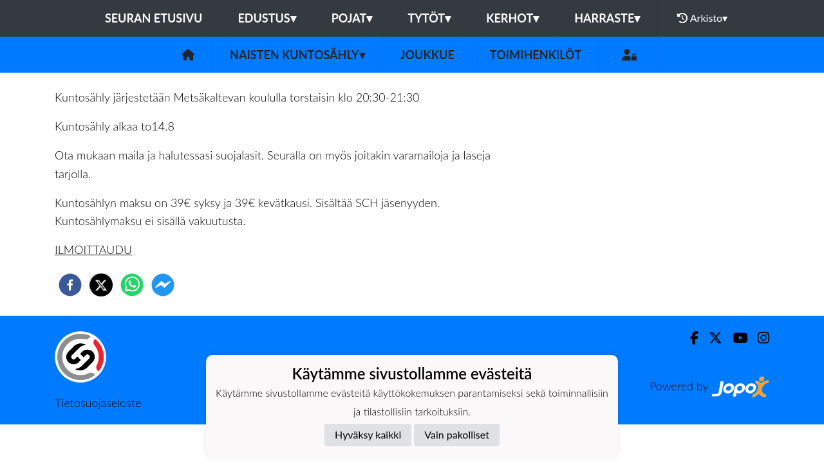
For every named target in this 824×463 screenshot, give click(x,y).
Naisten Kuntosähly (297, 55)
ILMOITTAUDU (93, 249)
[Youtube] (734, 338)
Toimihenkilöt (535, 55)
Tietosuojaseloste (98, 402)
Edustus (266, 18)
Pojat (352, 18)
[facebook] (70, 284)
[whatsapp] (132, 284)
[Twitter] (710, 338)
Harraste (607, 18)
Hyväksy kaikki (368, 434)
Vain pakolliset (456, 434)
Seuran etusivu (154, 18)
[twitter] (101, 284)
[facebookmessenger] (162, 284)
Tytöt (429, 18)
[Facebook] (689, 338)
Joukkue (427, 55)
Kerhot (512, 18)
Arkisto (702, 18)
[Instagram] (758, 338)
